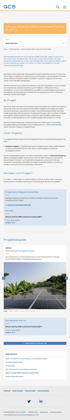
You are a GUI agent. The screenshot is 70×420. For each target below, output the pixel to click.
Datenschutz (33, 412)
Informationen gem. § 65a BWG (15, 412)
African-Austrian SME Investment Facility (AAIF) (22, 373)
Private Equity (10, 366)
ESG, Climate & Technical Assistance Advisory (21, 369)
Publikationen (30, 391)
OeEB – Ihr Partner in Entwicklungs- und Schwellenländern (26, 359)
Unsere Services (11, 354)
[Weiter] (66, 278)
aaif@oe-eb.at (10, 222)
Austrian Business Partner (14, 376)
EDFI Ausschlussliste (54, 125)
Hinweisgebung (56, 412)
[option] (35, 277)
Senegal (9, 248)
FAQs (15, 179)
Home (6, 49)
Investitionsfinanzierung (14, 362)
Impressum (44, 412)
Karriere (7, 391)
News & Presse (17, 391)
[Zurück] (3, 278)
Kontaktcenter (43, 391)
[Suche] (58, 7)
